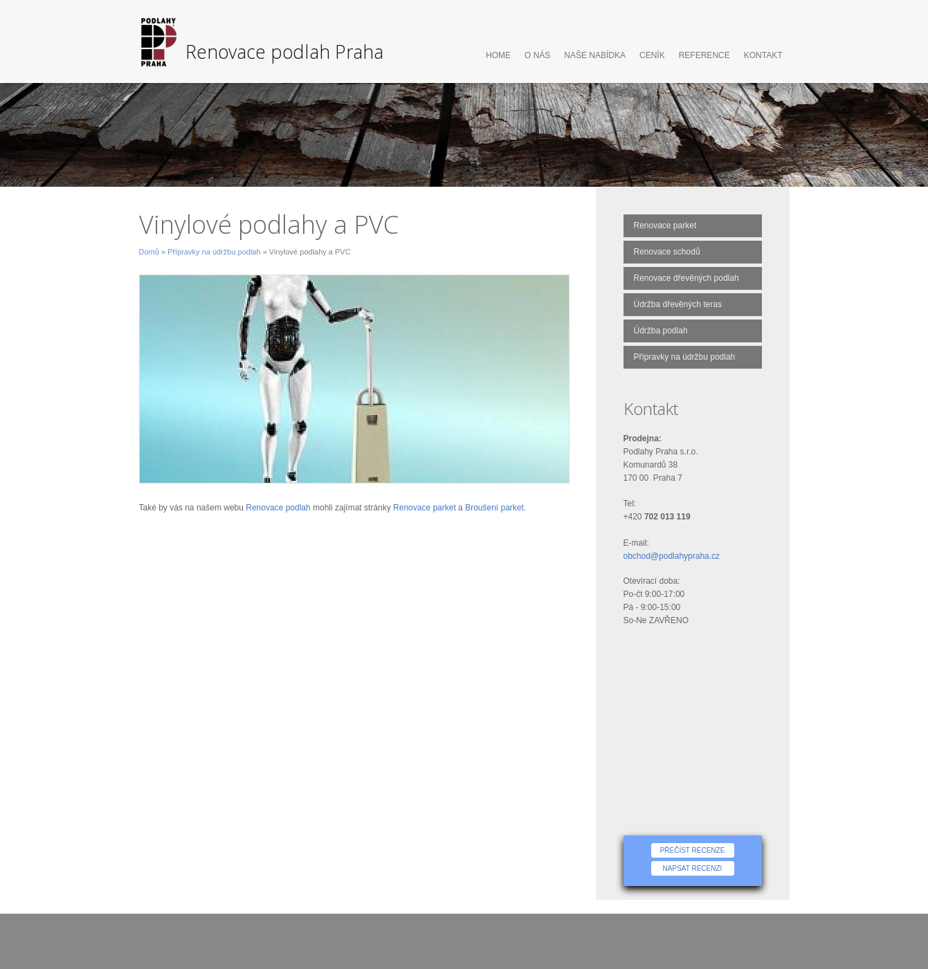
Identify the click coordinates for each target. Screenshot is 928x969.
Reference (704, 55)
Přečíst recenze (692, 850)
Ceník (652, 55)
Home (498, 55)
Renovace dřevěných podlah (686, 278)
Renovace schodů (667, 252)
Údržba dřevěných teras (678, 304)
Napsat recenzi (692, 868)
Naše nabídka (595, 55)
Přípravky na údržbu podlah (214, 252)
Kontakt (763, 55)
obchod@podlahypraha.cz (672, 556)
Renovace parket (424, 508)
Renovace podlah (278, 508)
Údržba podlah (661, 330)
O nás (537, 55)
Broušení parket (494, 508)
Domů (149, 252)
